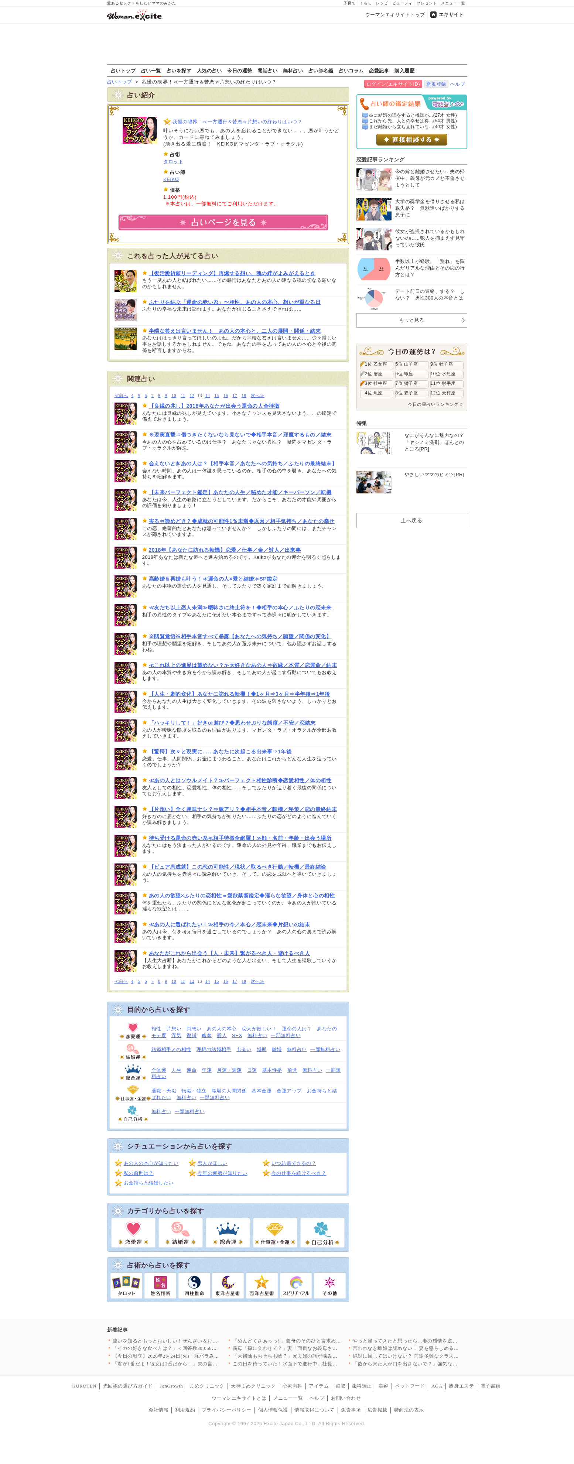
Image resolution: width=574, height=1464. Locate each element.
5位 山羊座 (407, 364)
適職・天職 (164, 1091)
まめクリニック (207, 1386)
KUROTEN (84, 1386)
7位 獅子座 (407, 383)
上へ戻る (411, 520)
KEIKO (171, 179)
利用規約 (185, 1410)
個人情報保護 (273, 1410)
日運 (252, 1070)
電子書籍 (490, 1386)
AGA (437, 1386)
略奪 (207, 1035)
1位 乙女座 (376, 364)
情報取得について (314, 1410)
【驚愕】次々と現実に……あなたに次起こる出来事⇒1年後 (220, 752)
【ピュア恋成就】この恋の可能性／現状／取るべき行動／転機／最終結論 (237, 867)
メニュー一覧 (453, 3)
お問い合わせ (346, 1398)
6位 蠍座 (404, 373)
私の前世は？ (139, 1173)
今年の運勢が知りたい (222, 1173)
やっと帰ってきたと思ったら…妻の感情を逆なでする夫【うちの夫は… (433, 1341)
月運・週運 (229, 1070)
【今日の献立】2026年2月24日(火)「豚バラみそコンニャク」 (181, 1356)
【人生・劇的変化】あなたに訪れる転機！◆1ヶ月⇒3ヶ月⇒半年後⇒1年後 (239, 694)
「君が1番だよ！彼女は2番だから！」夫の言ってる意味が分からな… (190, 1363)
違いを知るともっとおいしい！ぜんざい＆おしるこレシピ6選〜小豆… (191, 1341)
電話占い (267, 70)
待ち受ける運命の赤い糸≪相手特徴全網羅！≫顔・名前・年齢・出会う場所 (240, 838)
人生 (176, 1070)
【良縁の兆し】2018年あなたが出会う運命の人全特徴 (214, 406)
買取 (340, 1386)
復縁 (192, 1035)
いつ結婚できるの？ (294, 1163)
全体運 (159, 1070)
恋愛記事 (379, 70)
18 (244, 395)
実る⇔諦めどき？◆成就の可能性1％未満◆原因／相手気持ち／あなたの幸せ (242, 521)
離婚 (277, 1049)
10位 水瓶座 (443, 373)
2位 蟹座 (374, 373)
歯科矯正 (362, 1386)
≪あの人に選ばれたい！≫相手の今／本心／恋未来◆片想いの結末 (229, 924)
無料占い (293, 70)
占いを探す (179, 70)
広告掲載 (377, 1410)
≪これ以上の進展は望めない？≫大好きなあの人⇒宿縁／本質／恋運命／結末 (243, 665)
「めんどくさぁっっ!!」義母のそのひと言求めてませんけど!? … (305, 1341)
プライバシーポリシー (227, 1410)
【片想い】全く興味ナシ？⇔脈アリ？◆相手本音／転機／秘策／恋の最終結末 (243, 809)
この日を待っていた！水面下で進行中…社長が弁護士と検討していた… (313, 1363)
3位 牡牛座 (376, 383)
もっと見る (411, 320)
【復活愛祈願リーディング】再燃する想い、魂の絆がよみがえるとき (232, 273)
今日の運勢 (239, 70)
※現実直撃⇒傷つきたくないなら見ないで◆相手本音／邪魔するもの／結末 (240, 435)
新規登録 (436, 84)
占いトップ (123, 70)
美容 (384, 1386)
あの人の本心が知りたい (151, 1163)
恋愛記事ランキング (380, 160)
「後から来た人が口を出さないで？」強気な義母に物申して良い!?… (430, 1363)
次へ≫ (257, 395)
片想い (174, 1029)
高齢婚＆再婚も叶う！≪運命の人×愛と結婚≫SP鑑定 (213, 579)
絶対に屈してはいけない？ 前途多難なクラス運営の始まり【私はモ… (431, 1356)
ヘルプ (457, 84)
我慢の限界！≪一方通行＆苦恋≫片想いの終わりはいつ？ (237, 121)
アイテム (319, 1386)
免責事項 (351, 1410)
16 (225, 395)
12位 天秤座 (443, 393)
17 (234, 395)
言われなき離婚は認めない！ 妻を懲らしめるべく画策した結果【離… (431, 1348)
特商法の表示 (409, 1410)
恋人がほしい (213, 1163)
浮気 (176, 1035)
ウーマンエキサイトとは (239, 1398)
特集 (361, 423)
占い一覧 (151, 70)
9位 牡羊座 (442, 364)
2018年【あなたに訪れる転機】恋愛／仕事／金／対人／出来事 (225, 550)
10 (174, 395)
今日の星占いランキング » (435, 404)
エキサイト (451, 14)
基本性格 (272, 1070)
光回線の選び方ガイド (128, 1386)
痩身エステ (461, 1386)
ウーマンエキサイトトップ (395, 14)
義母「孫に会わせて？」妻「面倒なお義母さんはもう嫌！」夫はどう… (313, 1348)
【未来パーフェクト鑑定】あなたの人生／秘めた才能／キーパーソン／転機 (240, 492)
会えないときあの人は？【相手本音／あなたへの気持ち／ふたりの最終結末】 (243, 463)
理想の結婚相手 (214, 1049)
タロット (173, 161)
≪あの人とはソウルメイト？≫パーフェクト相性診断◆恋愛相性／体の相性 (240, 780)
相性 (156, 1029)
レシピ (382, 3)
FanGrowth (171, 1386)
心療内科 (293, 1386)
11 (183, 395)
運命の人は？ (297, 1029)
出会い (244, 1049)
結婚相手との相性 (171, 1049)
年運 (207, 1070)
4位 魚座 (374, 393)
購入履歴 (404, 70)
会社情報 (158, 1410)
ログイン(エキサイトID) (393, 84)
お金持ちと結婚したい (149, 1183)
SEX (237, 1035)
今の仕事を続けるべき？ (299, 1173)
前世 (292, 1070)
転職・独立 (193, 1091)
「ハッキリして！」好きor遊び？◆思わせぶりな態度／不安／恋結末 (232, 723)
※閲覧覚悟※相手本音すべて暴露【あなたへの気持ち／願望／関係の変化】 (240, 636)
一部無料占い (286, 1035)
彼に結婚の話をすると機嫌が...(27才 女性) (413, 115)
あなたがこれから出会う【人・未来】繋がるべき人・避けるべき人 (229, 953)
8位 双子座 (407, 393)
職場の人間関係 (229, 1091)
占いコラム (351, 70)
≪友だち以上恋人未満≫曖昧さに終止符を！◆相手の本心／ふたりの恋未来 (240, 607)
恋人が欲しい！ (259, 1029)
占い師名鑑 (321, 70)
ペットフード (410, 1386)
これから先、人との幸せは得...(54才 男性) (413, 120)
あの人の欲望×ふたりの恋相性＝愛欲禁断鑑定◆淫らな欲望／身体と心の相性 (242, 896)
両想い (194, 1029)
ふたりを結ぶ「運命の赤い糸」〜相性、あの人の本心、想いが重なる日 (235, 302)
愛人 (222, 1035)
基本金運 (261, 1091)
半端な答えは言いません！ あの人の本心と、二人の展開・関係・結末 (235, 331)
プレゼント (427, 3)
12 (191, 395)
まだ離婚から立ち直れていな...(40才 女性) (413, 126)
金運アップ (289, 1091)
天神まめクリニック (253, 1386)
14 (207, 395)
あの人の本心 (222, 1029)
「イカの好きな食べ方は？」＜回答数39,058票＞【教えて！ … (183, 1348)
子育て (350, 3)
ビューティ (402, 3)
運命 (192, 1070)
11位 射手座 (443, 383)
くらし (366, 3)
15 (216, 395)
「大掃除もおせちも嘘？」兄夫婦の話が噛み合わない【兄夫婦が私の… (313, 1356)
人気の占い (209, 70)
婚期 (262, 1049)
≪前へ (121, 395)
